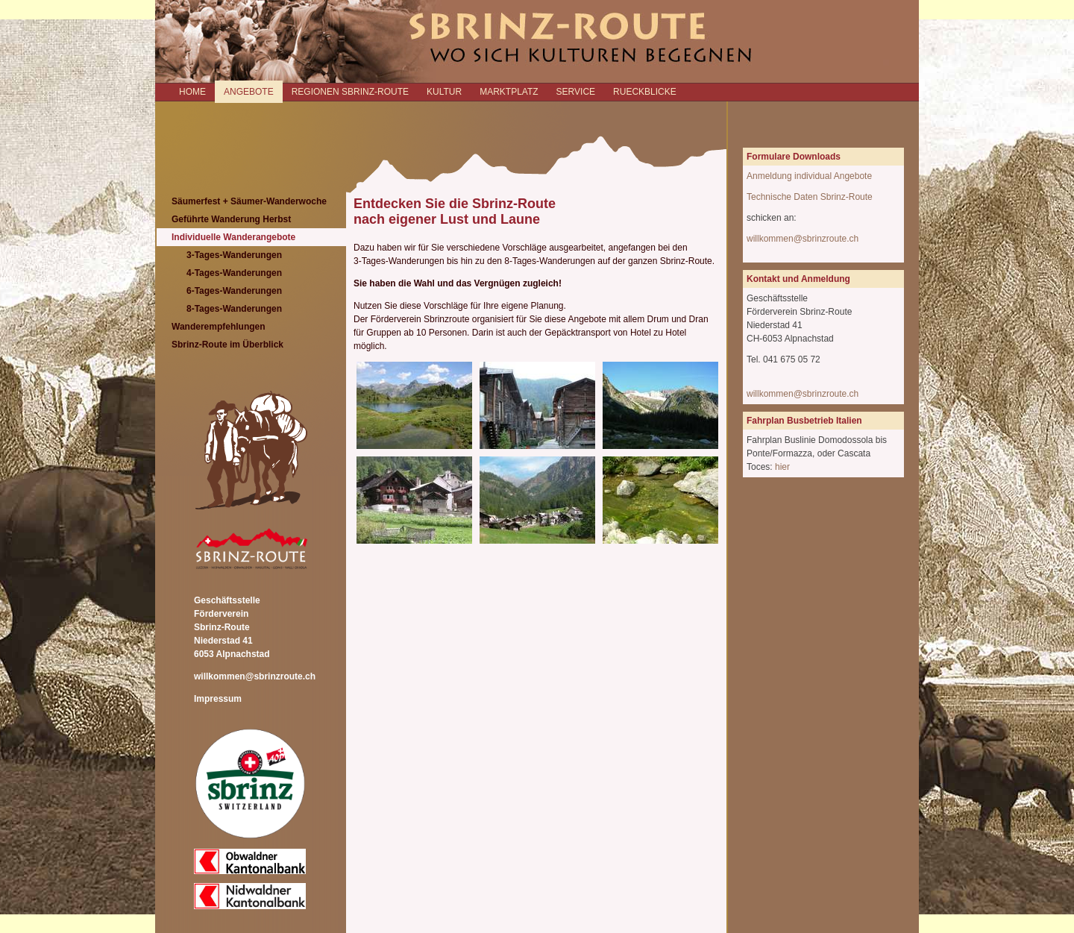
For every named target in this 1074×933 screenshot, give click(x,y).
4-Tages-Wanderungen (234, 273)
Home (192, 92)
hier (782, 467)
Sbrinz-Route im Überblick (227, 344)
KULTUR (444, 92)
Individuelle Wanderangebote (233, 237)
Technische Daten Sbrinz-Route (810, 197)
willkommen (770, 394)
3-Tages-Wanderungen (234, 255)
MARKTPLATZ (509, 92)
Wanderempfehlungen (219, 326)
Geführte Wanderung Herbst (231, 219)
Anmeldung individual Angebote (809, 176)
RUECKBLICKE (644, 92)
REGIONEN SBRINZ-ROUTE (350, 92)
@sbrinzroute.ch (826, 394)
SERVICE (575, 92)
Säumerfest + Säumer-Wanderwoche (249, 201)
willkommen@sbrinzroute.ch (254, 676)
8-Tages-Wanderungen (234, 309)
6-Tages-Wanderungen (234, 291)
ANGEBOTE (249, 92)
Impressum (218, 699)
